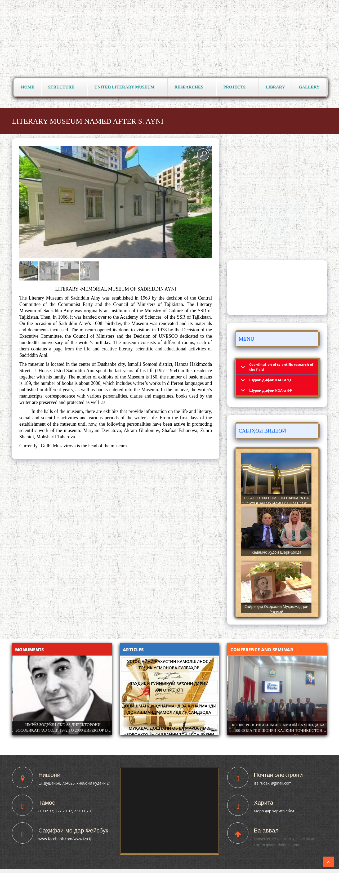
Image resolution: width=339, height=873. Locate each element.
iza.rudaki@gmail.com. (273, 783)
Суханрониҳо (276, 236)
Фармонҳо (292, 207)
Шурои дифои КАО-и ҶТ (270, 379)
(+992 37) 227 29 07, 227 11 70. (65, 810)
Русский (288, 5)
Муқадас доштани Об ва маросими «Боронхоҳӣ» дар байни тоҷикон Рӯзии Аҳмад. (169, 734)
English (303, 5)
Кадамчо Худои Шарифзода (276, 552)
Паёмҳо (263, 221)
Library (275, 87)
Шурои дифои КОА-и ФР (270, 390)
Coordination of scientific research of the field (281, 367)
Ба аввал (266, 830)
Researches (190, 87)
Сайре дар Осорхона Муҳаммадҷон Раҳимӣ (276, 609)
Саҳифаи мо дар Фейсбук (73, 830)
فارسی (320, 5)
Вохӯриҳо (261, 207)
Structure (63, 87)
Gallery (309, 87)
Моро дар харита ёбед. (274, 810)
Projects (236, 87)
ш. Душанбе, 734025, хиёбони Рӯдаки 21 (74, 783)
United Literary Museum (126, 87)
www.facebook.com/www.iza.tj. (65, 838)
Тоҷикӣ (273, 5)
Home (27, 87)
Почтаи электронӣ (278, 775)
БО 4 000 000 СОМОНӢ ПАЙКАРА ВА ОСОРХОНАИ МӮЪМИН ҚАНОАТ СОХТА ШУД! (276, 503)
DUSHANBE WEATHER (277, 288)
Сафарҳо (292, 221)
